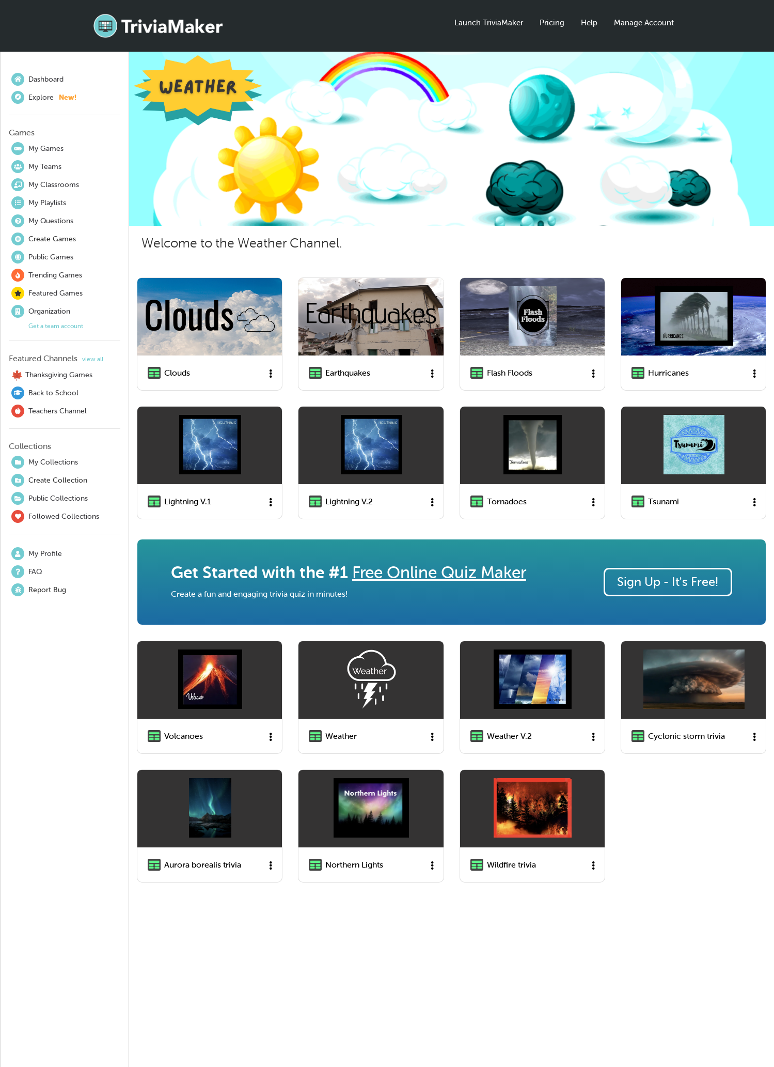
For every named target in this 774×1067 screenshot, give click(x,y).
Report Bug (38, 589)
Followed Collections (55, 516)
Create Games (43, 239)
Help (589, 23)
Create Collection (49, 480)
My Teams (36, 166)
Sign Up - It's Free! (667, 582)
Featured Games (47, 293)
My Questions (42, 220)
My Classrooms (45, 184)
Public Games (42, 257)
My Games (37, 148)
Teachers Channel (49, 411)
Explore (43, 97)
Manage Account (644, 23)
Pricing (552, 23)
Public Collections (49, 498)
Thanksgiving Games (51, 375)
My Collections (44, 462)
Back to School (44, 392)
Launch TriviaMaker (488, 23)
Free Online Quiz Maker (439, 572)
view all (92, 359)
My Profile (36, 553)
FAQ (26, 571)
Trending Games (46, 275)
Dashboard (37, 79)
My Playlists (38, 202)
